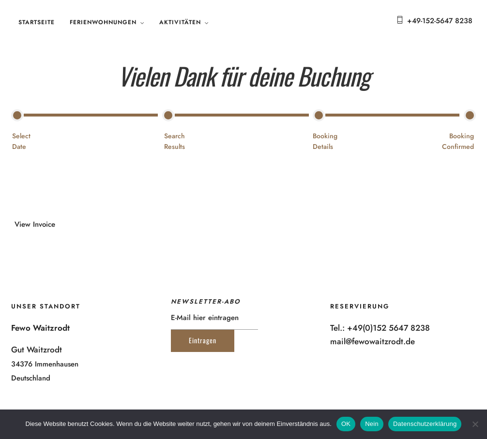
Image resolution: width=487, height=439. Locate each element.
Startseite (36, 22)
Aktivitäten (180, 22)
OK (345, 423)
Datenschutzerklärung (425, 423)
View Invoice (35, 224)
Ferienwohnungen (103, 22)
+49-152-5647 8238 (439, 20)
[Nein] (475, 424)
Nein (372, 423)
